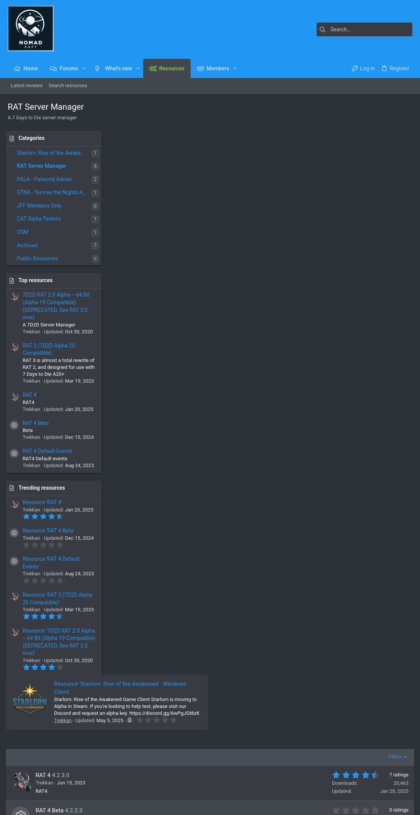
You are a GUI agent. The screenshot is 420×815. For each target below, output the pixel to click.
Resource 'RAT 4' (44, 502)
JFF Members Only (41, 206)
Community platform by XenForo (75, 806)
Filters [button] (393, 233)
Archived (29, 245)
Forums (154, 731)
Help (367, 786)
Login (291, 718)
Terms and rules (304, 786)
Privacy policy (342, 786)
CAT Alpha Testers (40, 219)
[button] (84, 68)
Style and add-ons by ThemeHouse (183, 806)
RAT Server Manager (43, 166)
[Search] (364, 29)
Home (153, 718)
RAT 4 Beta (38, 423)
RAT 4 (31, 395)
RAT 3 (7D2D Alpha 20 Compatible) (185, 357)
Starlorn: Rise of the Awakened (55, 153)
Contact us (158, 745)
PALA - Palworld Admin (46, 179)
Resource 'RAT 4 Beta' (50, 531)
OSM (24, 232)
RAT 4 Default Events (49, 451)
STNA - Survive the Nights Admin (56, 192)
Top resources (37, 280)
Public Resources (39, 258)
